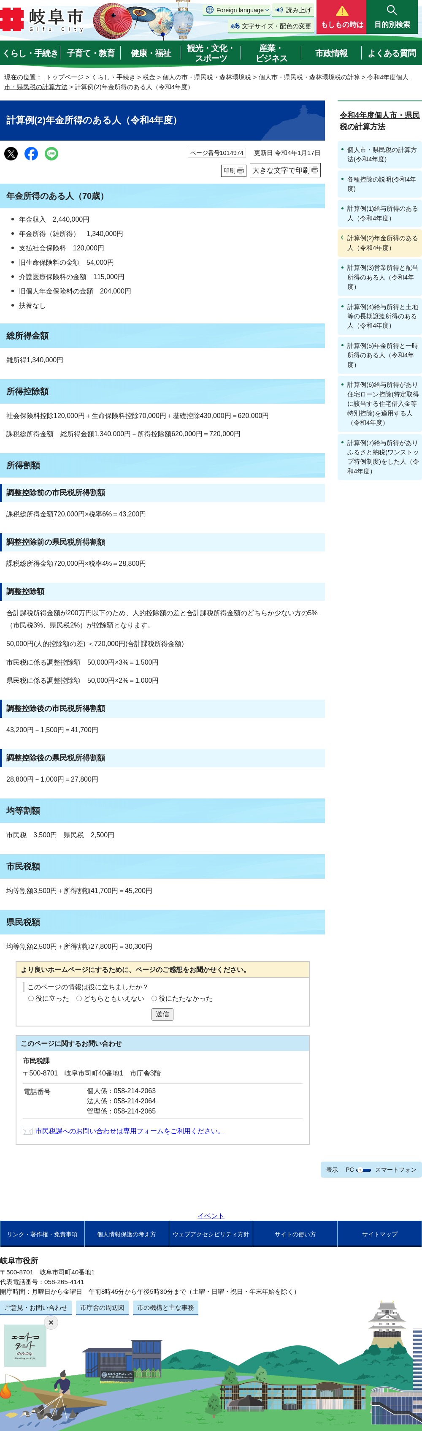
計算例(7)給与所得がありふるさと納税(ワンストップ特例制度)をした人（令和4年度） (383, 457)
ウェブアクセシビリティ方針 (211, 1234)
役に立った (52, 998)
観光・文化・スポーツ (211, 53)
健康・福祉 (151, 53)
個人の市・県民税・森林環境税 (206, 77)
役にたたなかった (186, 998)
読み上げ (298, 10)
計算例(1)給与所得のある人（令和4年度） (382, 213)
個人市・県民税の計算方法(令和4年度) (382, 154)
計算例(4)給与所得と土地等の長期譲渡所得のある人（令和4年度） (382, 316)
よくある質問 (392, 53)
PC (350, 1169)
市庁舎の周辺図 (102, 1307)
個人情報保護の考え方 (126, 1234)
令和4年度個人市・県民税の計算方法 (380, 121)
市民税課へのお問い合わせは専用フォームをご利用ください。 (130, 1131)
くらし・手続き (30, 53)
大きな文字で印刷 (281, 170)
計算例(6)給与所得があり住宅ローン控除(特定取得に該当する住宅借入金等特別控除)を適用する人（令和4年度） (383, 403)
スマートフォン (396, 1169)
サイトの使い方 (295, 1234)
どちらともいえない (114, 998)
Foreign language (240, 10)
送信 (162, 1014)
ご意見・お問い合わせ (36, 1307)
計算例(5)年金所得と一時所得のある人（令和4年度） (382, 355)
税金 (149, 77)
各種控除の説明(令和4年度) (381, 184)
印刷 (229, 170)
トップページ (65, 77)
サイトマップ (380, 1234)
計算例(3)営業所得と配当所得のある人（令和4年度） (382, 277)
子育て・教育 (91, 53)
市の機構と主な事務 (165, 1307)
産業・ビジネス (271, 53)
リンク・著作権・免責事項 (42, 1234)
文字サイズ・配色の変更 (276, 26)
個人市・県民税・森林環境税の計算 (309, 77)
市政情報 (331, 53)
